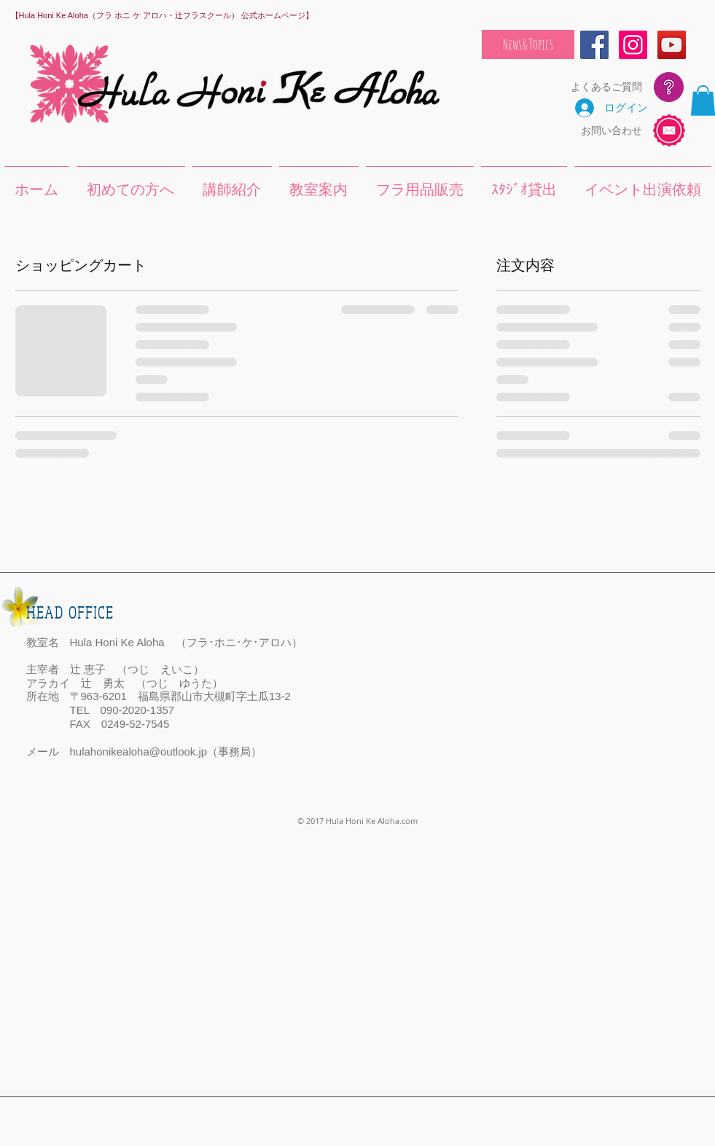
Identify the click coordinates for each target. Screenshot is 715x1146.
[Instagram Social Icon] (633, 45)
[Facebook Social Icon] (594, 45)
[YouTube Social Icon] (671, 45)
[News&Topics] (528, 44)
